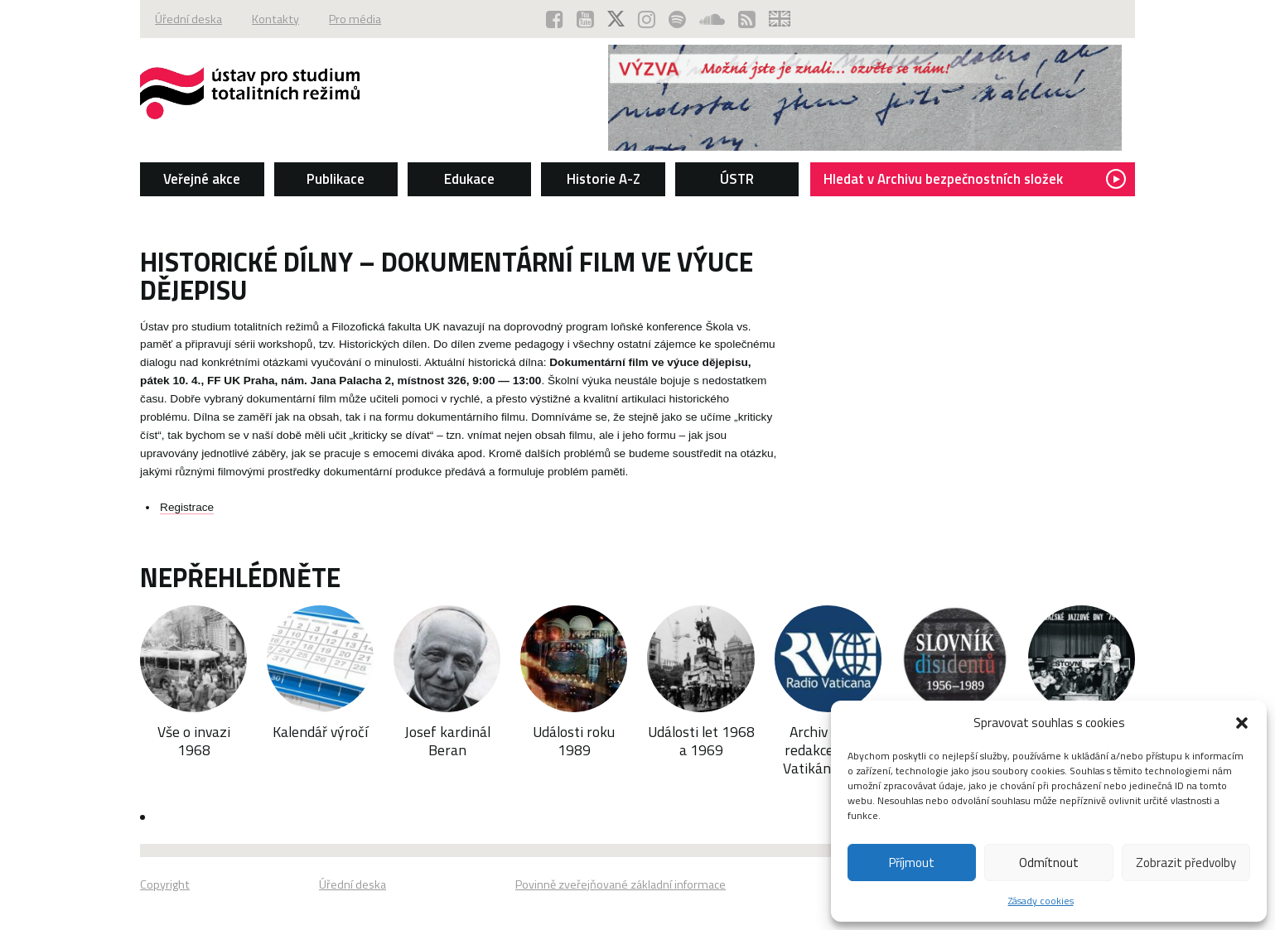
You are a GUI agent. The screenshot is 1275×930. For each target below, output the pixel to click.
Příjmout (912, 862)
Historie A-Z (603, 179)
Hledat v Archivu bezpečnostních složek (974, 179)
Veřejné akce (201, 179)
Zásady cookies (1041, 900)
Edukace (469, 179)
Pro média (355, 19)
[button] (1242, 723)
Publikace (336, 179)
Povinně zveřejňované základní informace (620, 884)
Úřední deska (188, 19)
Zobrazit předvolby (1186, 862)
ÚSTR (737, 179)
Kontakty (275, 19)
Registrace (187, 507)
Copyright (165, 884)
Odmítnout (1049, 862)
